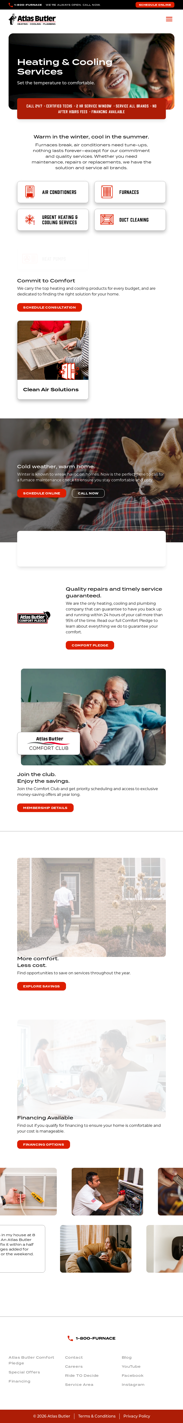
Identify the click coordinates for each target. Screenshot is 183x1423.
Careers (74, 1366)
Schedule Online (155, 5)
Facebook (133, 1375)
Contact (74, 1357)
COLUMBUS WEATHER (91, 549)
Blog (127, 1357)
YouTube (131, 1366)
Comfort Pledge (90, 645)
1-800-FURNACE (28, 5)
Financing (19, 1381)
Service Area (79, 1384)
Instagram (133, 1384)
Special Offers (24, 1372)
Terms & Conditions (97, 1416)
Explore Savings (41, 986)
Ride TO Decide (82, 1375)
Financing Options (43, 1145)
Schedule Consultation (49, 307)
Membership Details (45, 808)
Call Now (88, 493)
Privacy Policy (136, 1416)
